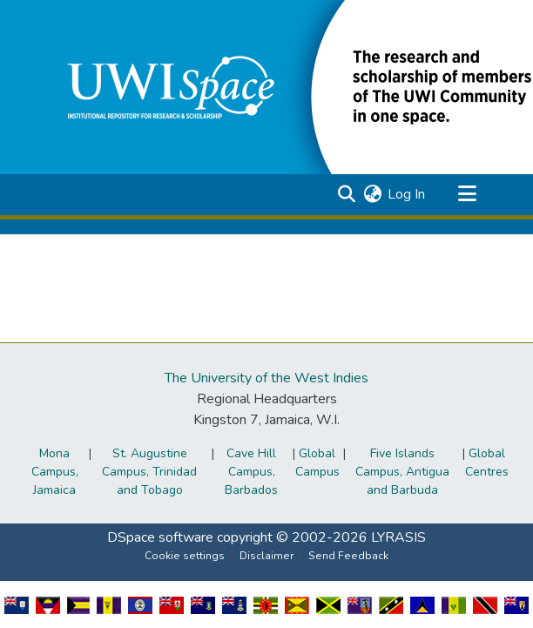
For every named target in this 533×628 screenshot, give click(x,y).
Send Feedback (348, 556)
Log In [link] (406, 194)
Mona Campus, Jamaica (54, 471)
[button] (346, 194)
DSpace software (160, 537)
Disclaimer (266, 556)
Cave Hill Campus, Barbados (251, 471)
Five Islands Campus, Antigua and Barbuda (402, 471)
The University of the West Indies (266, 378)
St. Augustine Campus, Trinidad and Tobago (149, 471)
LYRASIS (398, 537)
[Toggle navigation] (466, 194)
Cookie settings (185, 556)
